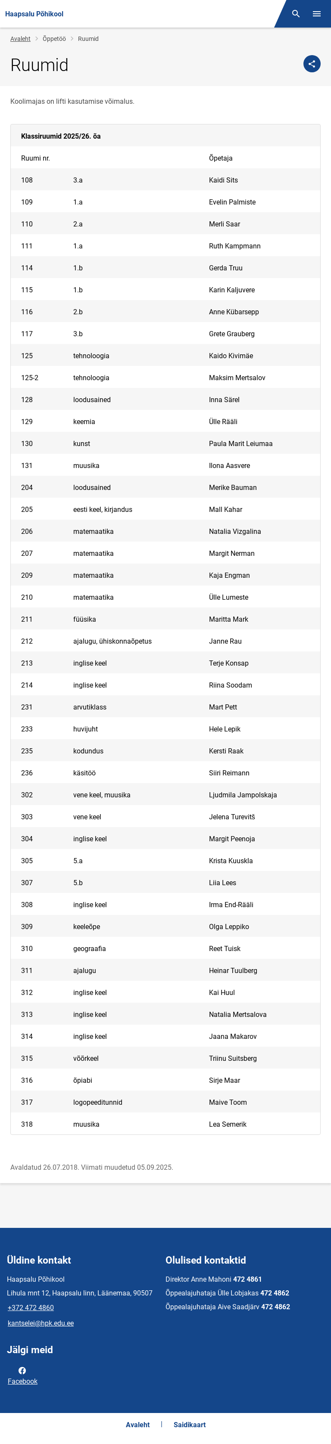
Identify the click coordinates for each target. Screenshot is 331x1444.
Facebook (22, 1375)
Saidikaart (190, 1425)
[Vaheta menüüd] (317, 14)
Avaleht (20, 38)
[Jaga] (312, 63)
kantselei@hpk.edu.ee (41, 1323)
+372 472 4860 (31, 1308)
